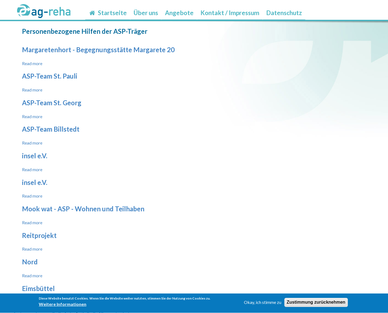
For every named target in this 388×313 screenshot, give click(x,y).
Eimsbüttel (38, 288)
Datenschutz (284, 12)
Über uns (146, 12)
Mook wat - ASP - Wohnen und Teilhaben (83, 209)
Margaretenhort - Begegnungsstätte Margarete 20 (98, 50)
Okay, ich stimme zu (262, 304)
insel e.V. (34, 156)
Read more (32, 63)
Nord (30, 262)
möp (309, 9)
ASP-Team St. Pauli (49, 76)
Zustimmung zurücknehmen (316, 304)
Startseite (108, 12)
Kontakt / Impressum (229, 12)
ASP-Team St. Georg (51, 103)
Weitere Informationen (62, 305)
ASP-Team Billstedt (50, 129)
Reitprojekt (39, 235)
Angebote (179, 12)
